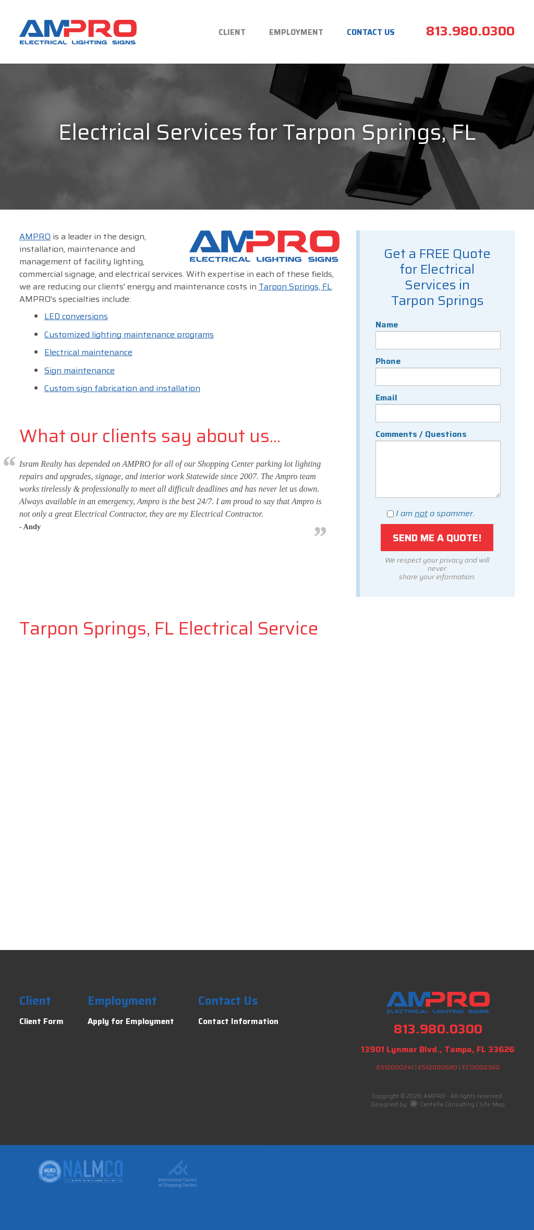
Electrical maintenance (88, 352)
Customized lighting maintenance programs (129, 334)
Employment (296, 32)
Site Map (492, 1104)
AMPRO (35, 236)
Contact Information (238, 1021)
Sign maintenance (79, 370)
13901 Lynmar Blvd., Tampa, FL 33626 (438, 1049)
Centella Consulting (442, 1104)
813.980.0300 (470, 31)
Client (232, 32)
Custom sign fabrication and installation (122, 388)
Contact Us (371, 32)
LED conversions (76, 316)
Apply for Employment (131, 1021)
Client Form (41, 1021)
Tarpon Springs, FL (295, 286)
